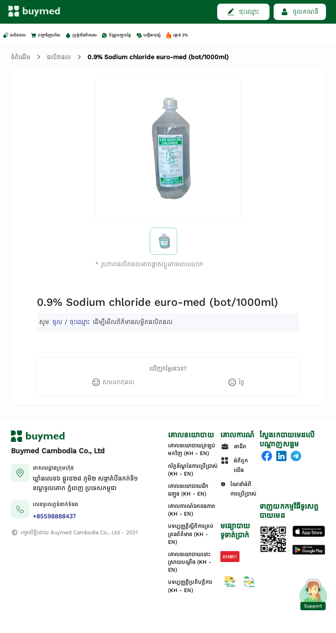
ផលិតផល (59, 57)
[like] (113, 382)
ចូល (57, 322)
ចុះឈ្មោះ (80, 322)
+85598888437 (54, 516)
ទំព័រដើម (21, 57)
